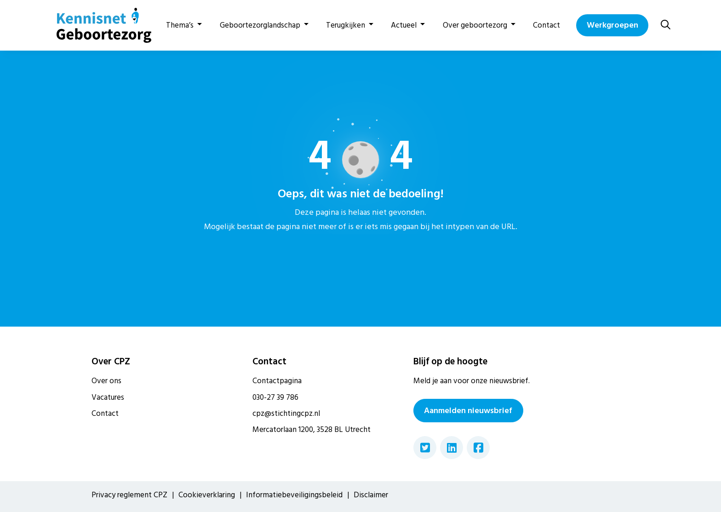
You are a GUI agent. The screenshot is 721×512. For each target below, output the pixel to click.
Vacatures (108, 397)
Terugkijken (345, 25)
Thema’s (180, 25)
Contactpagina (277, 380)
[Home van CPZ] (98, 25)
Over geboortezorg (475, 25)
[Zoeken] (665, 25)
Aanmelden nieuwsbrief (468, 410)
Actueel (404, 25)
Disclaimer (371, 495)
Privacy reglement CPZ (129, 495)
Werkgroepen (612, 25)
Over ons (106, 380)
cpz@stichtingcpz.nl (286, 413)
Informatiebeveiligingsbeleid (294, 495)
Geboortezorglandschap (260, 25)
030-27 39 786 (275, 397)
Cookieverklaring (206, 495)
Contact (546, 25)
